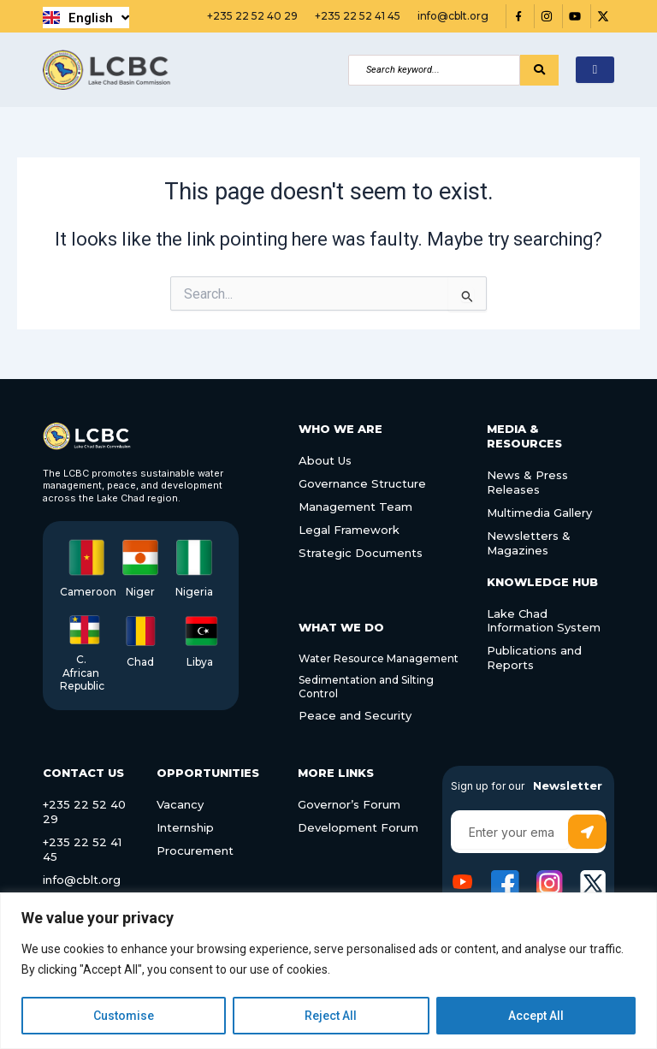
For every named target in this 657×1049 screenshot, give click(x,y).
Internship (185, 827)
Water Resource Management (379, 658)
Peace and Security (355, 715)
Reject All (331, 1015)
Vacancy (180, 804)
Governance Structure (362, 483)
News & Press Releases (527, 482)
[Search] (434, 70)
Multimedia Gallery (539, 512)
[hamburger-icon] (595, 69)
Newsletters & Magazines (529, 543)
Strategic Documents (361, 553)
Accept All (536, 1015)
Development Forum (358, 827)
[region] (328, 970)
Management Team (355, 506)
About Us (325, 460)
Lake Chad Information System (544, 621)
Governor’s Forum (349, 804)
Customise (123, 1015)
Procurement (195, 850)
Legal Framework (349, 529)
